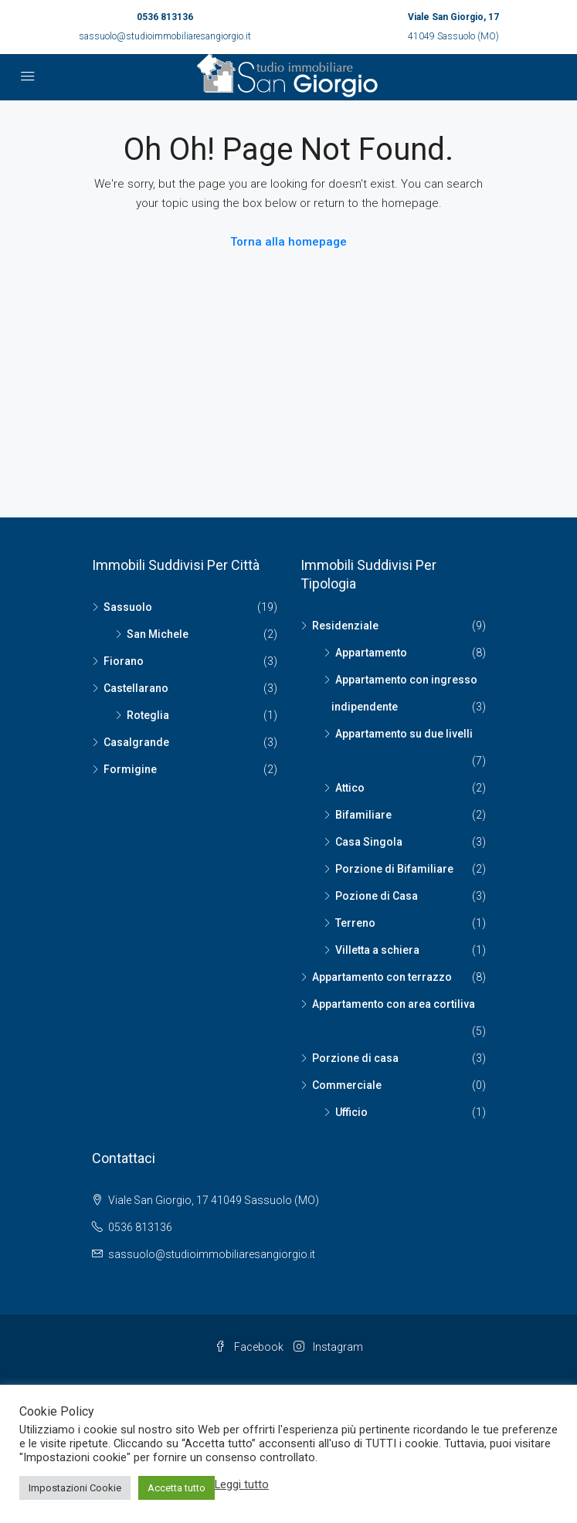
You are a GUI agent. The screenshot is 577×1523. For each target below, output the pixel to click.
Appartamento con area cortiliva (393, 1004)
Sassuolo (128, 607)
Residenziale (345, 625)
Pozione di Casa (376, 896)
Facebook (249, 1347)
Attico (350, 788)
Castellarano (136, 688)
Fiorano (124, 661)
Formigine (130, 769)
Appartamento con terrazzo (382, 977)
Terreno (355, 923)
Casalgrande (136, 742)
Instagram (328, 1347)
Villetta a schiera (377, 950)
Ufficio (351, 1112)
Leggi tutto (242, 1484)
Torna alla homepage (288, 242)
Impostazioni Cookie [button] (75, 1488)
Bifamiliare (363, 815)
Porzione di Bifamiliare (394, 869)
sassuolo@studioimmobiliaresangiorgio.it (165, 36)
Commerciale (347, 1085)
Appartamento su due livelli (404, 734)
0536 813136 (165, 17)
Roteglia (148, 715)
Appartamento (371, 652)
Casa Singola (368, 842)
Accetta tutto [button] (176, 1488)
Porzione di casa (355, 1058)
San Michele (157, 634)
